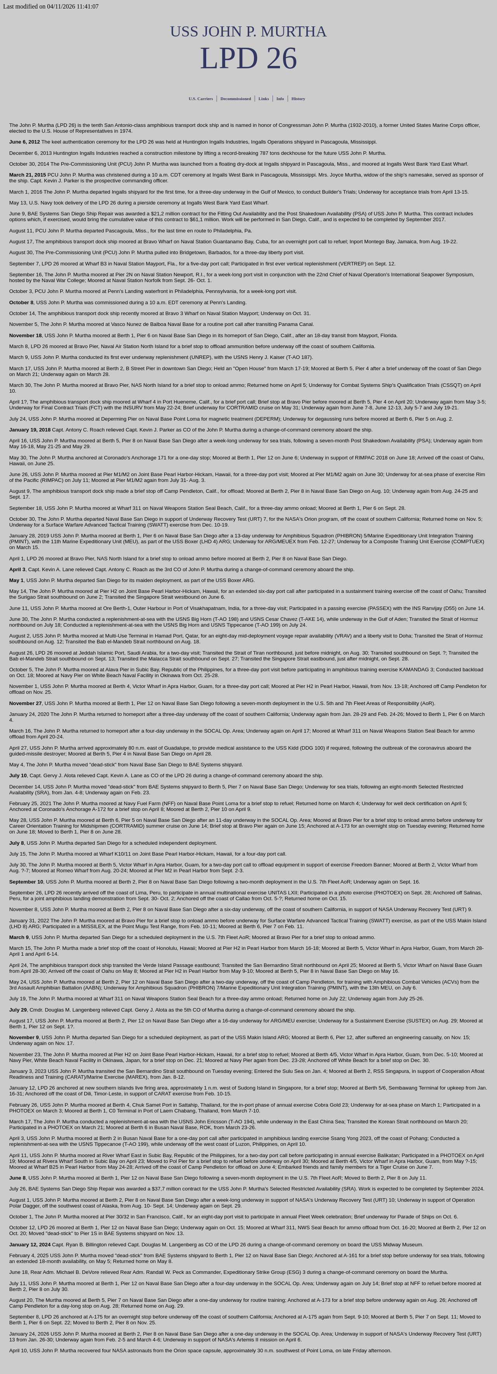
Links (264, 98)
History (298, 98)
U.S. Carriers (201, 98)
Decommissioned (236, 98)
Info (280, 98)
